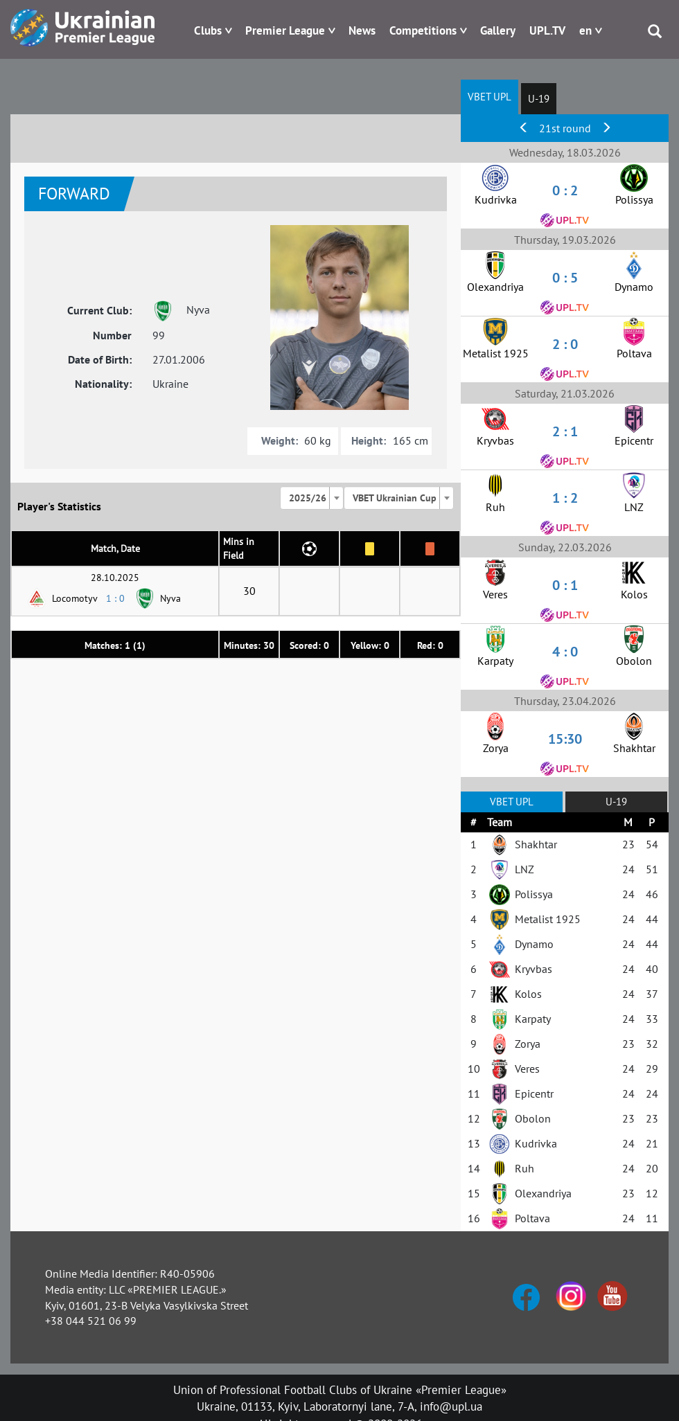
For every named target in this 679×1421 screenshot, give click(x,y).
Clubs (208, 30)
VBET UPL (489, 96)
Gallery (497, 30)
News (362, 30)
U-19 (538, 98)
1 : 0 (115, 598)
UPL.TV (547, 30)
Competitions (423, 30)
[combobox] (312, 498)
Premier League (285, 30)
